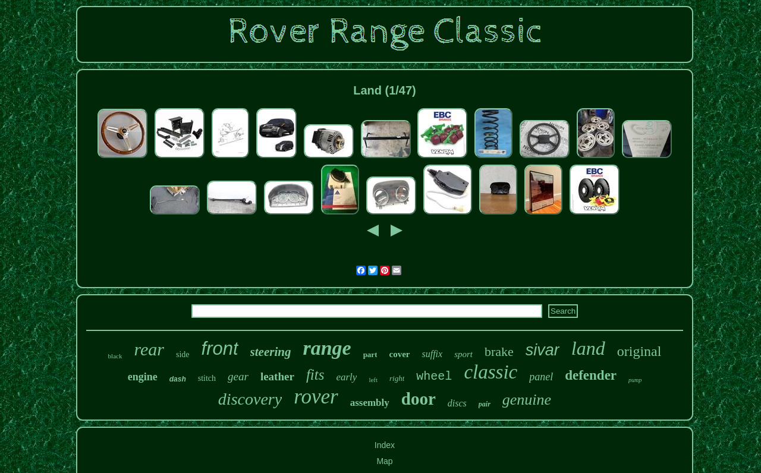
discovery (250, 399)
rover (316, 396)
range (327, 348)
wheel (434, 376)
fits (315, 375)
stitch (207, 378)
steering (270, 352)
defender (591, 375)
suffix (432, 354)
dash (177, 379)
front (220, 348)
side (183, 354)
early (346, 377)
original (639, 351)
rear (149, 349)
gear (238, 376)
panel (541, 377)
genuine (526, 399)
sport (463, 354)
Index (385, 445)
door (418, 398)
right (396, 378)
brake (499, 351)
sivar (542, 350)
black (115, 356)
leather (277, 376)
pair (484, 404)
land (588, 348)
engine (143, 377)
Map (384, 461)
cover (399, 354)
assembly (369, 402)
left (373, 379)
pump (634, 380)
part (370, 354)
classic (490, 372)
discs (457, 403)
